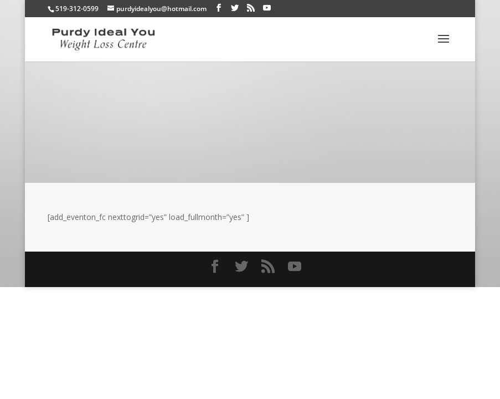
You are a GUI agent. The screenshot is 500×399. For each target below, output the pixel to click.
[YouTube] (267, 8)
